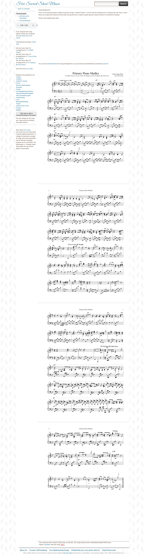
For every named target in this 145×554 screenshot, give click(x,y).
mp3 (20, 20)
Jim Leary (29, 69)
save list (105, 64)
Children (19, 79)
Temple (18, 108)
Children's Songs (21, 81)
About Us (23, 550)
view (23, 16)
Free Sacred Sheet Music (38, 4)
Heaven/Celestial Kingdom (24, 93)
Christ (18, 83)
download (22, 18)
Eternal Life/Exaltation (23, 85)
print (27, 16)
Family (18, 89)
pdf (20, 16)
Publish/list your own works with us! (85, 550)
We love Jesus (67, 553)
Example (19, 87)
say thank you (23, 36)
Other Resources (109, 550)
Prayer (18, 104)
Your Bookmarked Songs (59, 550)
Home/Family (20, 97)
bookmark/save (52, 64)
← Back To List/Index (23, 9)
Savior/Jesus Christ (22, 106)
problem (47, 544)
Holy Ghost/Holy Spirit (23, 95)
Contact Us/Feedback (38, 550)
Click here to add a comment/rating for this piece (26, 114)
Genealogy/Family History (24, 91)
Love (17, 99)
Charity (18, 77)
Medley (18, 110)
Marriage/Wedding (22, 101)
